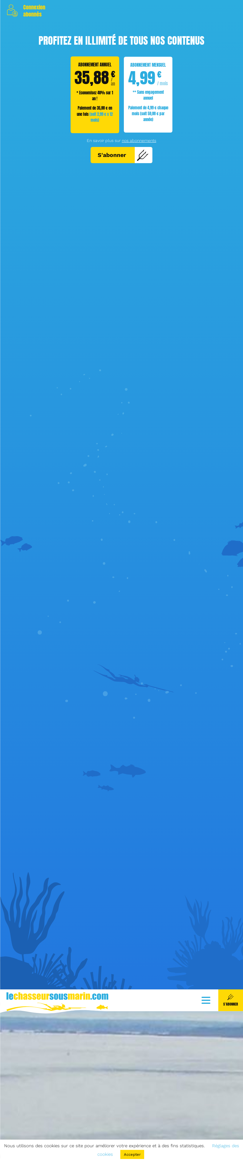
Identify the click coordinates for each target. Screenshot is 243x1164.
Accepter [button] (132, 1154)
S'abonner (123, 155)
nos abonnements (139, 140)
